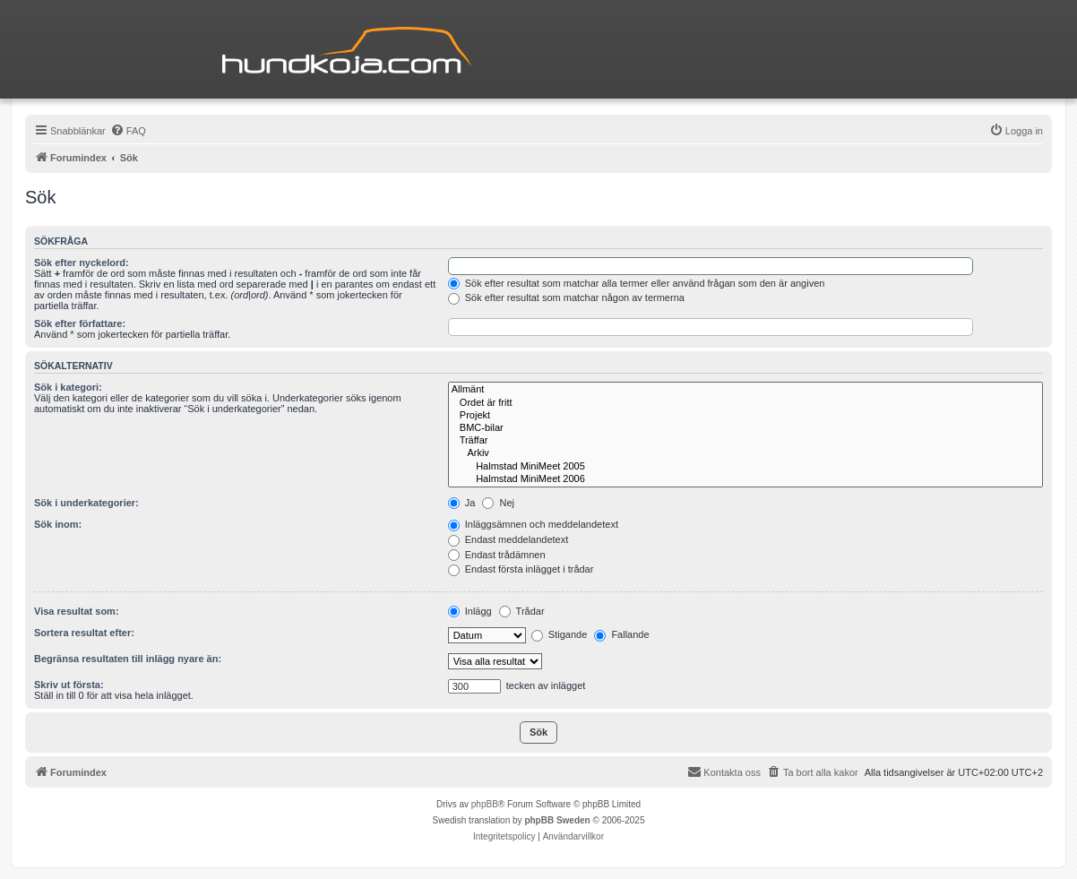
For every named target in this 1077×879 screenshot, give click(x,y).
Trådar (522, 611)
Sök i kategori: (68, 387)
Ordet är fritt (745, 403)
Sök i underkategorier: (86, 502)
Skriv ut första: (69, 684)
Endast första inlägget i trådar (521, 569)
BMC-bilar (745, 428)
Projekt (745, 415)
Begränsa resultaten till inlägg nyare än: (127, 658)
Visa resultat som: (76, 611)
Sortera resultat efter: (84, 632)
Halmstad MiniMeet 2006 (745, 479)
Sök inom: (58, 524)
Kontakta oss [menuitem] (724, 771)
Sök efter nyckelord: (81, 262)
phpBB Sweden (557, 820)
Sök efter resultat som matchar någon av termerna (566, 297)
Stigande (559, 634)
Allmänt (745, 389)
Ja (462, 502)
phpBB (484, 804)
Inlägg (470, 611)
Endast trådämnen (497, 554)
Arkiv (745, 453)
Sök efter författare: (79, 323)
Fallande (621, 634)
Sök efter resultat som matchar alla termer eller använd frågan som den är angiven (636, 283)
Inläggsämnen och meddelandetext (533, 524)
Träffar (745, 441)
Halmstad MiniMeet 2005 (745, 467)
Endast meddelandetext (508, 539)
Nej (498, 502)
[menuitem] (128, 131)
